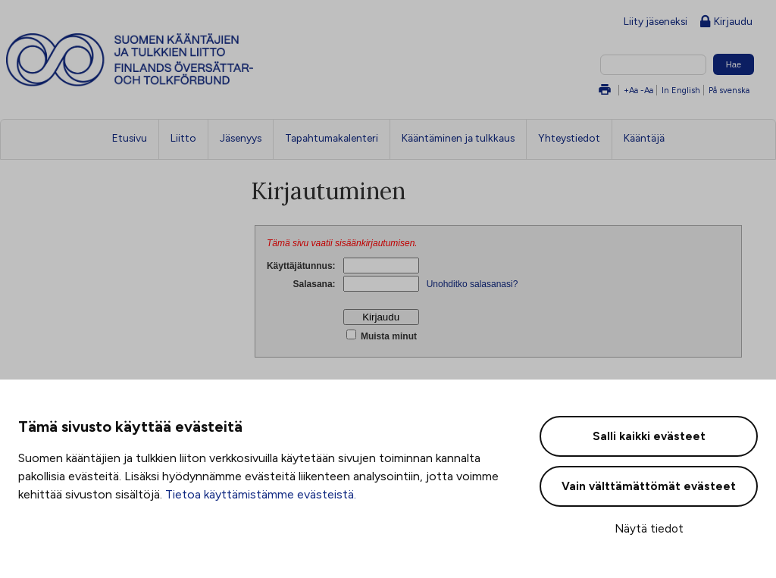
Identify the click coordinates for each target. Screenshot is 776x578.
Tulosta (605, 90)
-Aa (646, 90)
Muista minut (387, 336)
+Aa (631, 90)
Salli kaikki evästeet (649, 436)
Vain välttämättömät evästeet (649, 486)
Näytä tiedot (649, 529)
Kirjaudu (726, 22)
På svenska (729, 90)
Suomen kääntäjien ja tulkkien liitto (192, 59)
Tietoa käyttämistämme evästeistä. (260, 494)
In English (681, 90)
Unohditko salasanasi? (472, 284)
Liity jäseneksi (655, 21)
